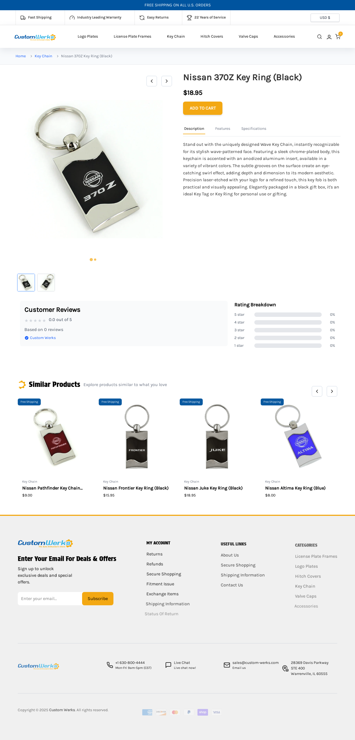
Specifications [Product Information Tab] (253, 128)
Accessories (284, 36)
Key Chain (176, 36)
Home (21, 56)
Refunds (154, 567)
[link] (328, 36)
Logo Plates (88, 36)
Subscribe (98, 601)
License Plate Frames (132, 36)
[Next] (166, 81)
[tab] (91, 259)
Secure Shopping (163, 577)
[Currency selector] (325, 18)
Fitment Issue (158, 587)
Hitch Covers (212, 36)
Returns (154, 557)
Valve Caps (248, 36)
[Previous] (151, 81)
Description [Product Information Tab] (194, 128)
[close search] (319, 36)
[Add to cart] (202, 108)
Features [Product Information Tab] (222, 128)
